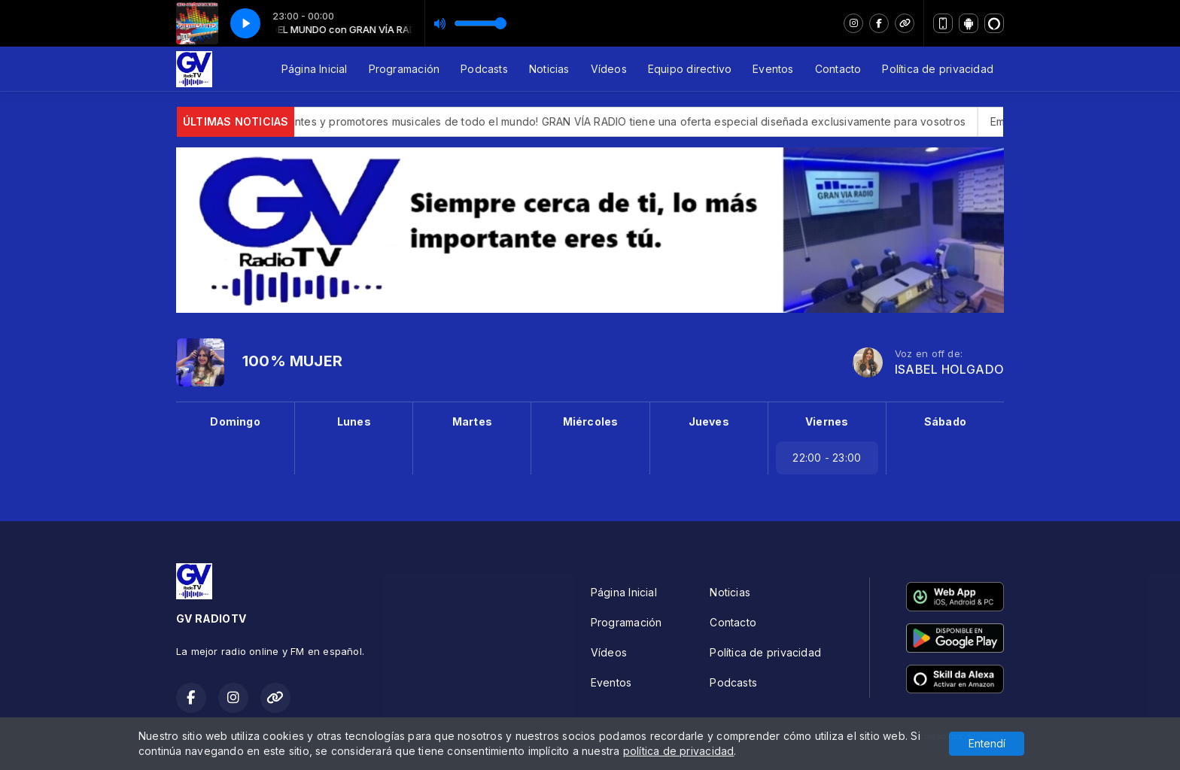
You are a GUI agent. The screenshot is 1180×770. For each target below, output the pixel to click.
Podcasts (484, 68)
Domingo (235, 421)
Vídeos (609, 68)
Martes (472, 421)
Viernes (826, 421)
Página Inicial (314, 68)
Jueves (709, 421)
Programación (404, 68)
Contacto (838, 68)
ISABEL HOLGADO (949, 369)
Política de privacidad (937, 68)
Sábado (945, 421)
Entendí (987, 743)
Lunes (354, 421)
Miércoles (591, 421)
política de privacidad (678, 750)
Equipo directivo (689, 68)
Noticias (549, 68)
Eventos (773, 68)
